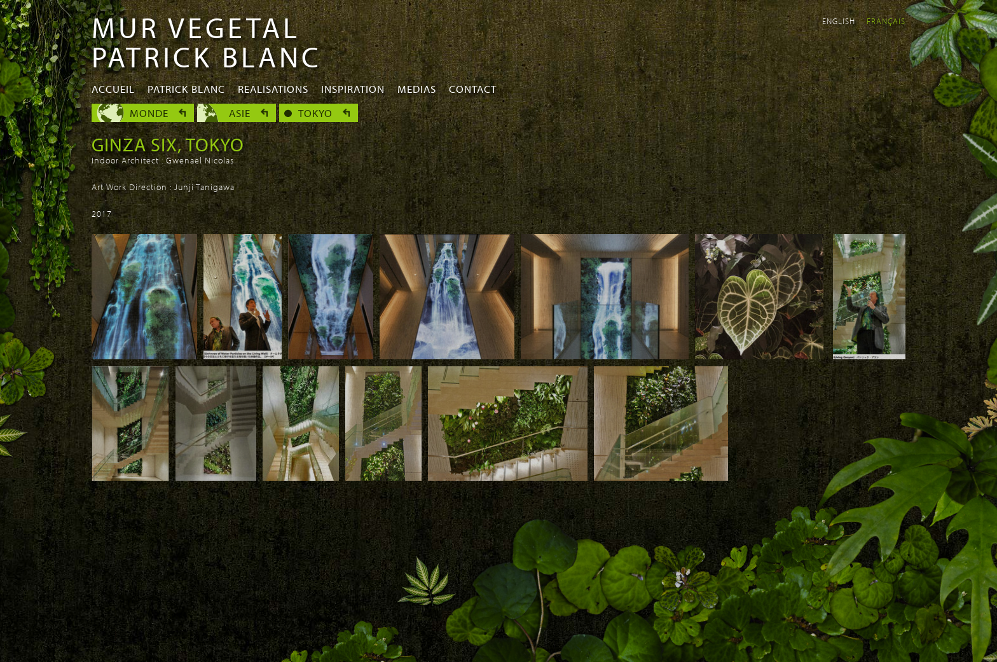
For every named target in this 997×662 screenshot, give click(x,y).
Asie (240, 113)
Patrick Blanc (186, 88)
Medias (416, 88)
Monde (149, 113)
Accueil (113, 88)
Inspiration (353, 88)
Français (886, 21)
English (838, 21)
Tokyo (315, 113)
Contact (473, 88)
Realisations (273, 88)
